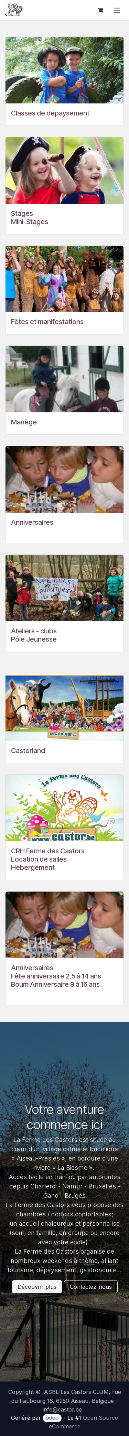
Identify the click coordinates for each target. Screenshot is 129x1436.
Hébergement (33, 867)
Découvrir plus (37, 1286)
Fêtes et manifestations (47, 322)
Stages (22, 213)
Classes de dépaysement (50, 113)
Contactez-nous (91, 1286)
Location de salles (39, 859)
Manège (24, 422)
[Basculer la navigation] (117, 10)
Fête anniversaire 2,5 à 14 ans (56, 976)
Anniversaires (32, 522)
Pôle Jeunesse (34, 639)
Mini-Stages (29, 222)
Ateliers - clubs (34, 631)
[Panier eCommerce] (100, 10)
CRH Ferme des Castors (48, 851)
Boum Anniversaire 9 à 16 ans (55, 984)
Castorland (28, 750)
